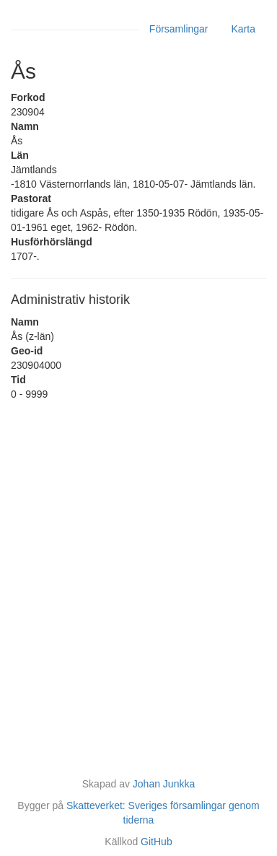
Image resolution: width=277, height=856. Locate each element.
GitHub (156, 841)
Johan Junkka (164, 784)
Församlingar (178, 29)
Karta (243, 29)
